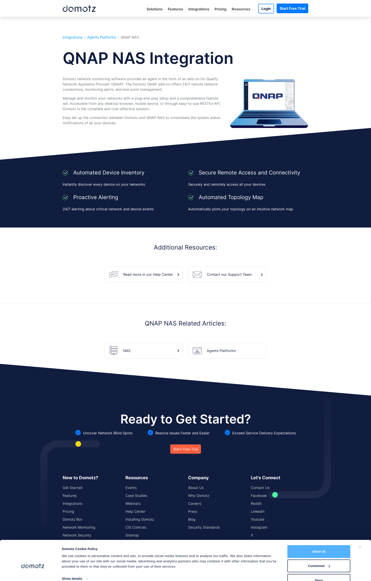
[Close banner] (360, 535)
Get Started (72, 487)
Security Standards (204, 527)
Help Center (135, 511)
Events (131, 487)
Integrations (198, 9)
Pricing (220, 9)
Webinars (133, 503)
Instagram (259, 527)
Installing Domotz (139, 519)
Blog (191, 519)
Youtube (257, 519)
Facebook (259, 495)
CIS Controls (135, 527)
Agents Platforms (101, 37)
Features (175, 9)
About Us (196, 487)
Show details (72, 567)
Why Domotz (198, 495)
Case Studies (136, 495)
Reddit (256, 503)
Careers (194, 503)
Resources (241, 9)
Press (192, 511)
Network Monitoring (79, 527)
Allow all (319, 540)
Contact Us (260, 487)
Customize (319, 555)
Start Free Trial (292, 8)
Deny (319, 569)
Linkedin (257, 511)
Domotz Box (72, 519)
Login (266, 8)
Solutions (155, 9)
